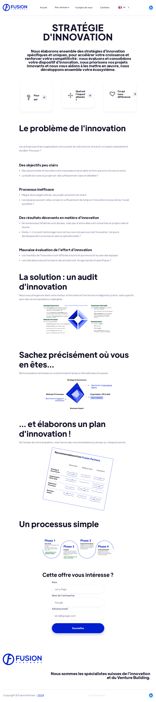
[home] (15, 7)
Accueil (43, 7)
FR (122, 7)
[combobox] (124, 7)
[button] (61, 7)
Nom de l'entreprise (63, 595)
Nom (54, 582)
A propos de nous (83, 7)
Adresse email (60, 608)
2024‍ (41, 695)
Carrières (104, 7)
